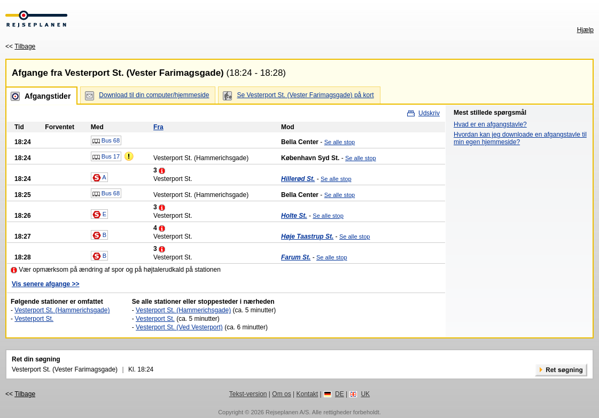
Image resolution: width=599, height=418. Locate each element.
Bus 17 (106, 157)
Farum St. (295, 257)
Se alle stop (339, 142)
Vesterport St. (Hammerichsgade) (62, 310)
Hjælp (585, 30)
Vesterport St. (33, 318)
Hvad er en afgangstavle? (490, 124)
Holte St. (294, 215)
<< (20, 46)
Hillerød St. (298, 179)
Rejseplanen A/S (287, 412)
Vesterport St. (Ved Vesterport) (179, 327)
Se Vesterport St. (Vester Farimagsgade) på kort (305, 95)
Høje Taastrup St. (307, 236)
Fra (158, 127)
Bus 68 (106, 141)
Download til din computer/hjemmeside (154, 95)
